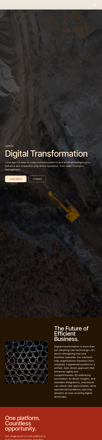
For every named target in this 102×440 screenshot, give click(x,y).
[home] (19, 4)
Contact (37, 179)
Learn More (15, 179)
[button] (94, 5)
